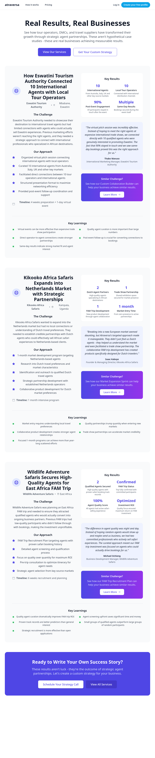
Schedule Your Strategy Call (61, 684)
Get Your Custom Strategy (95, 52)
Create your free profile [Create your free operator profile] (136, 4)
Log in (116, 4)
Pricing (48, 4)
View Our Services (54, 52)
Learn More (112, 194)
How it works (32, 4)
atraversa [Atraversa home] (12, 5)
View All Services (101, 684)
